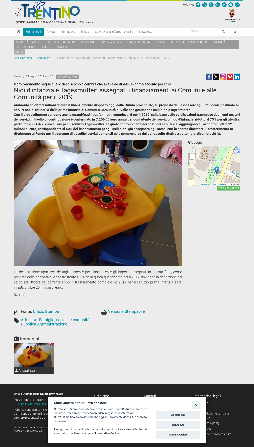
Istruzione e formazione (79, 41)
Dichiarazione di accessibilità (213, 434)
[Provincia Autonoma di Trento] (232, 15)
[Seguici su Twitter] (204, 4)
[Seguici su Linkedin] (224, 4)
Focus (85, 32)
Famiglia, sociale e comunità (206, 41)
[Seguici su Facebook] (198, 4)
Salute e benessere (55, 46)
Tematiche (68, 32)
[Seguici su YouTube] (211, 4)
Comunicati (33, 32)
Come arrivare (228, 188)
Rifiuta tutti (178, 424)
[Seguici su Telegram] (231, 4)
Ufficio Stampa (23, 57)
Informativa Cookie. (107, 433)
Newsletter (146, 32)
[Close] (196, 405)
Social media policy (207, 423)
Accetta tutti (178, 414)
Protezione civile (26, 46)
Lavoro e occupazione (170, 41)
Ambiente (38, 41)
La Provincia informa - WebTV (114, 32)
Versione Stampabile (126, 311)
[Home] (18, 32)
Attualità (21, 41)
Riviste (51, 32)
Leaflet (204, 184)
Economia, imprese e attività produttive (125, 41)
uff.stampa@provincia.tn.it (30, 403)
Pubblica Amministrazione (44, 324)
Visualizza (25, 370)
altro (19, 51)
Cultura (53, 41)
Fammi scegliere (178, 434)
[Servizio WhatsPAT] (237, 4)
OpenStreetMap (219, 184)
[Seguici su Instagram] (217, 4)
